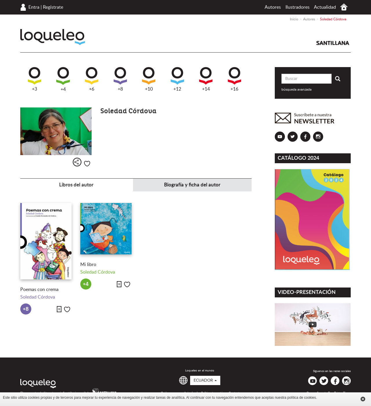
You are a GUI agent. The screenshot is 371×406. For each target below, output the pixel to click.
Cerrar (363, 399)
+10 (148, 79)
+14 (205, 79)
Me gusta (87, 163)
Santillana (332, 43)
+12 (177, 79)
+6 (91, 79)
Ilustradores (297, 7)
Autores (273, 7)
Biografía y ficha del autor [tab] (192, 184)
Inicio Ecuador (344, 7)
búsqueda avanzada (296, 89)
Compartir (77, 162)
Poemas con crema (39, 289)
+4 (63, 79)
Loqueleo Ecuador (52, 37)
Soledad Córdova (37, 297)
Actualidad (325, 7)
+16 (234, 79)
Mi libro (88, 264)
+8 (120, 79)
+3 (34, 79)
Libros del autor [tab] (76, 184)
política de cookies (301, 398)
